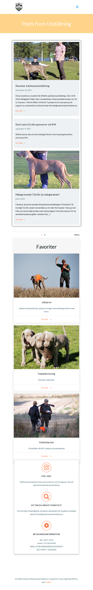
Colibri (48, 582)
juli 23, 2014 (20, 199)
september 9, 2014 (23, 129)
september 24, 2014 (23, 90)
